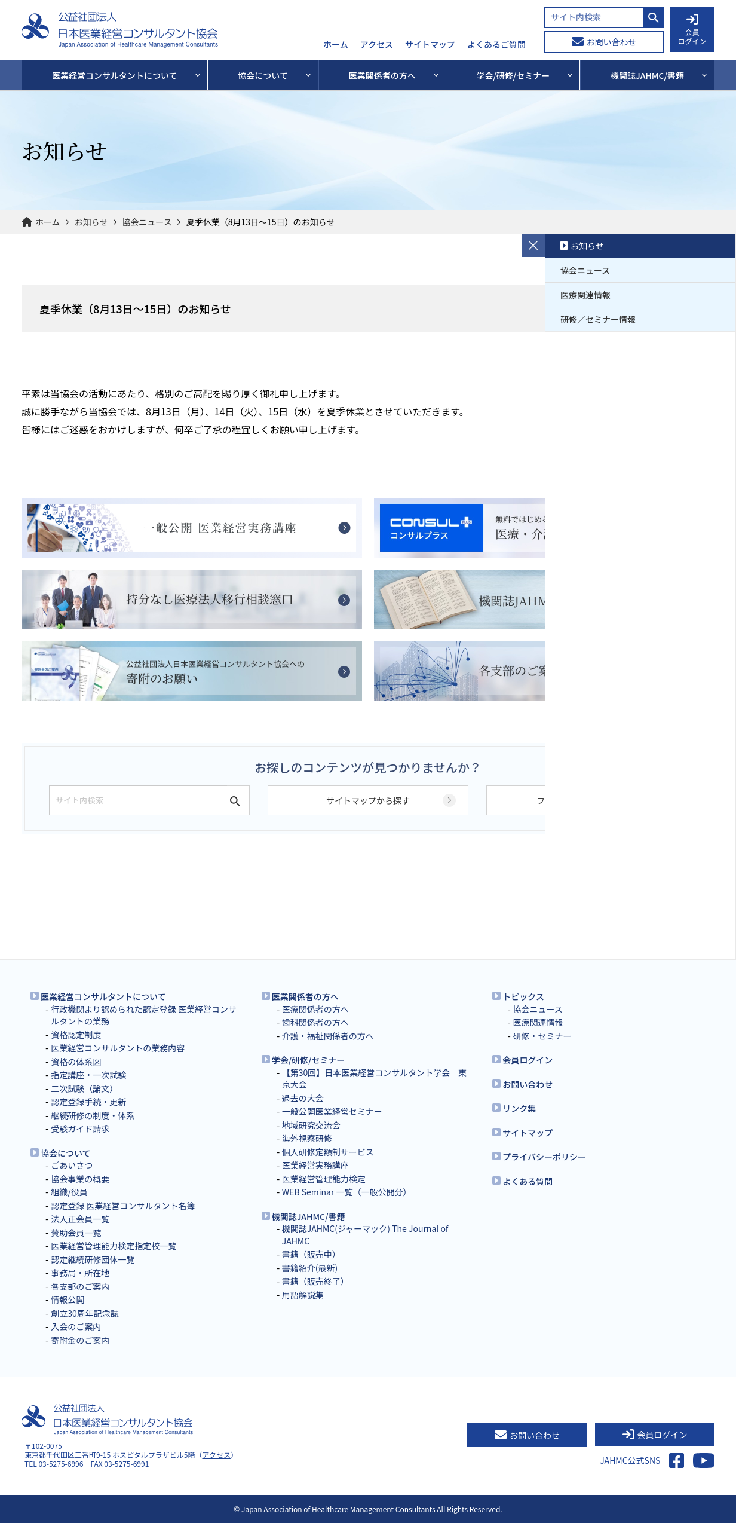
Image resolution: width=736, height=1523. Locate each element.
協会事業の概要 (80, 1179)
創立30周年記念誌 (85, 1313)
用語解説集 (303, 1295)
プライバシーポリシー (544, 1157)
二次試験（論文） (84, 1088)
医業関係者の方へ (305, 996)
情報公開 (67, 1299)
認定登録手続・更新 (88, 1102)
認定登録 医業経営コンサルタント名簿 (123, 1206)
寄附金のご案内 (80, 1340)
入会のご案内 (76, 1326)
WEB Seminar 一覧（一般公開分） (347, 1192)
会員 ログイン (691, 30)
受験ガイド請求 (80, 1128)
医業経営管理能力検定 (324, 1179)
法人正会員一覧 (80, 1219)
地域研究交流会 (311, 1125)
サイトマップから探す (368, 800)
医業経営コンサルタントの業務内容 (118, 1048)
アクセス (376, 44)
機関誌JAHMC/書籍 (308, 1216)
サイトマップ (430, 44)
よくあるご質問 (496, 44)
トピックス (523, 996)
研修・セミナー (542, 1036)
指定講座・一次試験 (88, 1075)
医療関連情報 (585, 295)
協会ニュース (146, 222)
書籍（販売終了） (315, 1281)
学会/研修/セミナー (308, 1060)
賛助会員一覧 (76, 1232)
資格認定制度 (76, 1035)
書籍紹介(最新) (310, 1268)
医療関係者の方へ (315, 1009)
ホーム (335, 44)
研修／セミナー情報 (598, 319)
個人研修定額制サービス (328, 1152)
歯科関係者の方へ (315, 1022)
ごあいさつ (72, 1165)
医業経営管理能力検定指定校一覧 (113, 1246)
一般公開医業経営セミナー (332, 1111)
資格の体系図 (76, 1062)
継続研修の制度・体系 (92, 1115)
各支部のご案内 (80, 1286)
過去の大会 (303, 1098)
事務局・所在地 (80, 1273)
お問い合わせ (604, 42)
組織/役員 (69, 1192)
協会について (66, 1153)
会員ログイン (527, 1060)
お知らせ (91, 222)
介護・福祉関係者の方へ (328, 1036)
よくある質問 (527, 1181)
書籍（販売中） (311, 1254)
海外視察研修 (307, 1138)
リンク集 (519, 1108)
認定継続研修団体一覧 (92, 1259)
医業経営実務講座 (315, 1165)
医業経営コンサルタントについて (103, 996)
